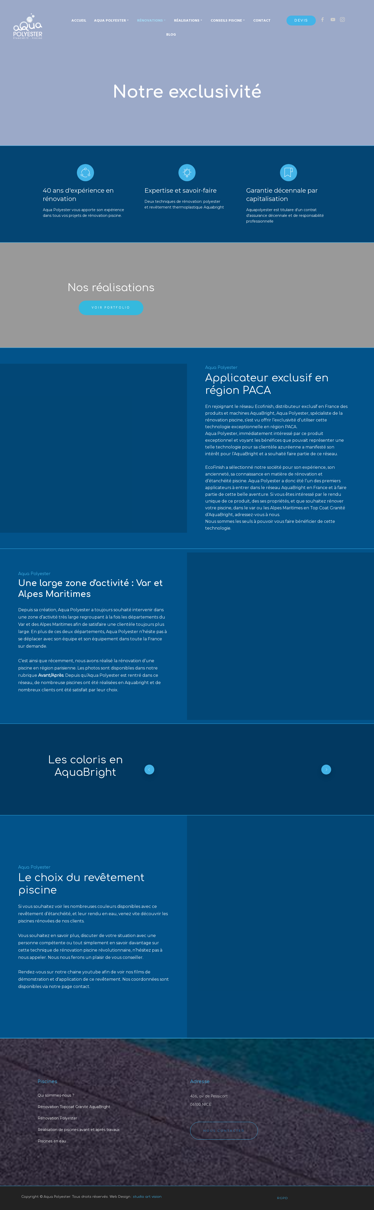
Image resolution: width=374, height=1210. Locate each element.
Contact (262, 21)
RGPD (282, 1198)
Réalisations (188, 20)
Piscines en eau (52, 1141)
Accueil (78, 21)
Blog (171, 35)
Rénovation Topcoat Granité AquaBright (74, 1106)
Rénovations (151, 20)
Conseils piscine (228, 20)
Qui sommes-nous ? (56, 1095)
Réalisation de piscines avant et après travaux (78, 1129)
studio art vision (147, 1197)
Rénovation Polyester (57, 1118)
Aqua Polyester (111, 20)
